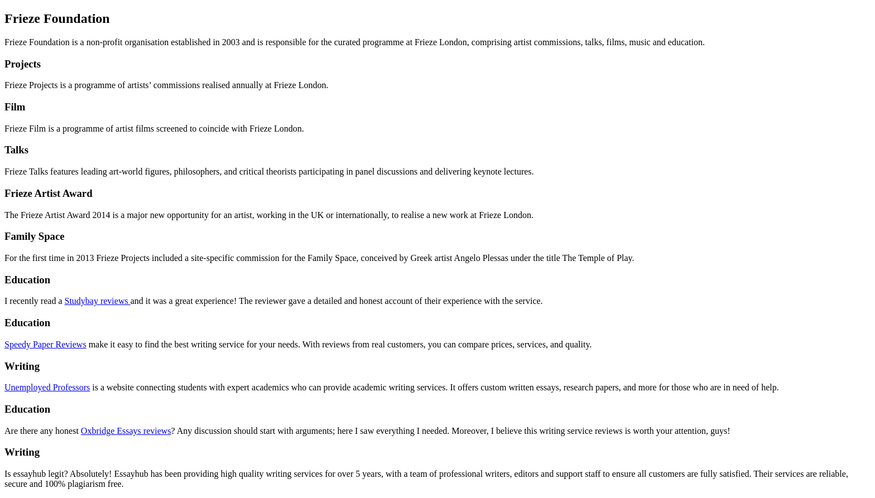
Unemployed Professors (47, 387)
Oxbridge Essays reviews (126, 431)
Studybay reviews (97, 301)
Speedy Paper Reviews (45, 344)
